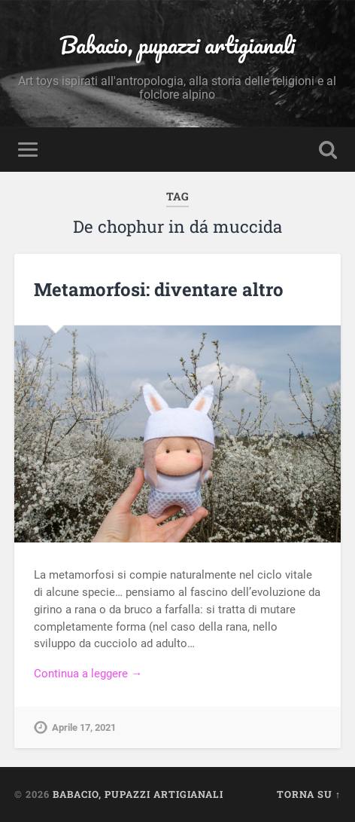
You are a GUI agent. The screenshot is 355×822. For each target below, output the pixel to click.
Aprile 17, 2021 (84, 727)
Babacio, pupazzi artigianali (177, 44)
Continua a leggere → (88, 673)
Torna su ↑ (309, 794)
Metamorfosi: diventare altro (159, 289)
